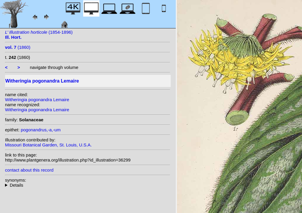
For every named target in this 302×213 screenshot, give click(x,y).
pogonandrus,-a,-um (40, 129)
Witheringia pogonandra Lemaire (37, 99)
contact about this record (29, 169)
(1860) (17, 47)
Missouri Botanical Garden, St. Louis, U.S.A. (48, 144)
